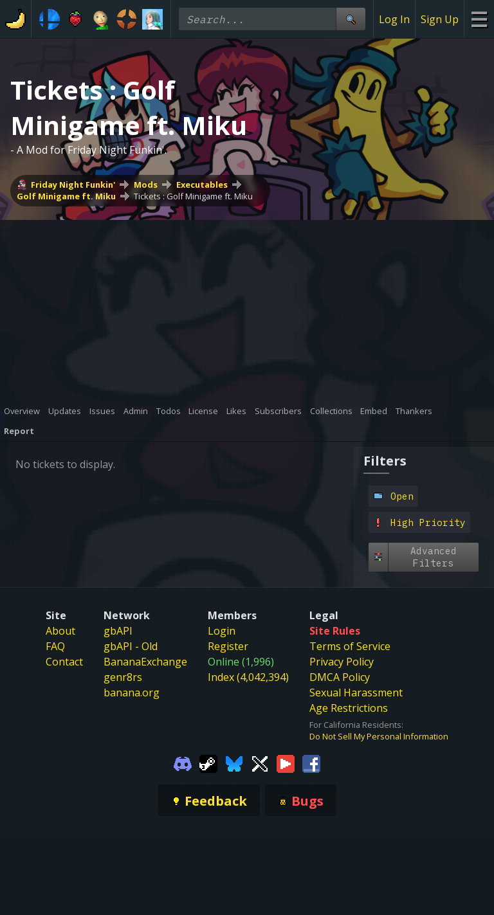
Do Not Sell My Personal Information (378, 736)
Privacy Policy (341, 662)
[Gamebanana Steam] (208, 763)
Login (221, 631)
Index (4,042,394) (248, 677)
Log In (394, 19)
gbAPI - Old (131, 646)
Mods (146, 184)
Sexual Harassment (356, 692)
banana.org (132, 692)
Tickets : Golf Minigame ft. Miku (193, 196)
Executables (202, 184)
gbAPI (118, 631)
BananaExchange (145, 662)
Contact (64, 662)
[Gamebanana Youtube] (285, 763)
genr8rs (123, 677)
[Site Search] (350, 19)
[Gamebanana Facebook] (311, 763)
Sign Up (440, 19)
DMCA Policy (339, 677)
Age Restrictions (348, 708)
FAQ (55, 646)
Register (228, 646)
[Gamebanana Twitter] (260, 763)
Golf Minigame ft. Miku (66, 196)
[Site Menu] (479, 19)
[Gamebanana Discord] (182, 763)
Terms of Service (349, 646)
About (60, 631)
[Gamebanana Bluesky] (234, 763)
